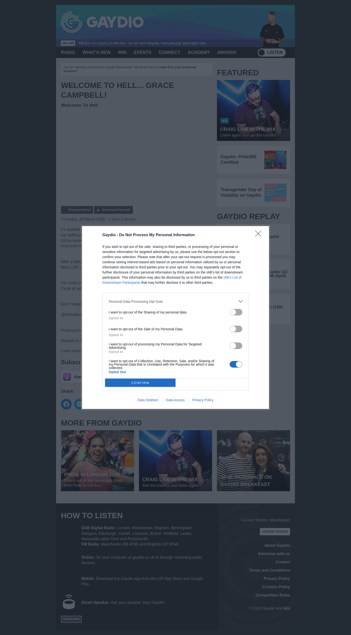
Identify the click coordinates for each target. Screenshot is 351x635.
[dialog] (175, 317)
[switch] (236, 312)
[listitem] (175, 301)
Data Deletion (147, 400)
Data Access (175, 400)
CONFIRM (140, 382)
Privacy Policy (203, 400)
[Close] (259, 235)
